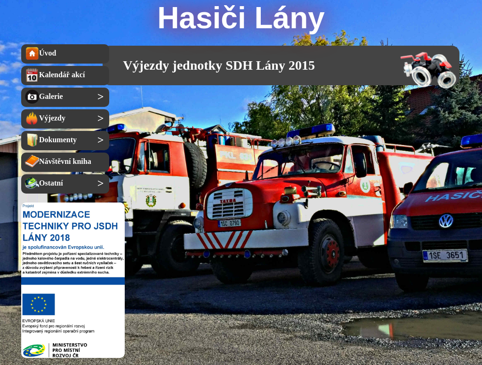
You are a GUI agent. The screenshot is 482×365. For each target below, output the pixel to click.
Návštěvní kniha (58, 161)
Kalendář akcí (55, 75)
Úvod (40, 53)
